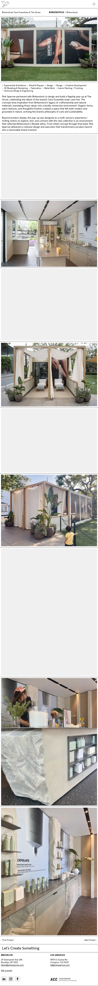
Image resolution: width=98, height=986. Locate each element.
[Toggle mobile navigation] (94, 4)
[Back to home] (5, 4)
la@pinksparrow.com (60, 965)
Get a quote (6, 970)
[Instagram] (11, 979)
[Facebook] (17, 979)
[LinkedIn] (4, 979)
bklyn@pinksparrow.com (12, 965)
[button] (4, 979)
